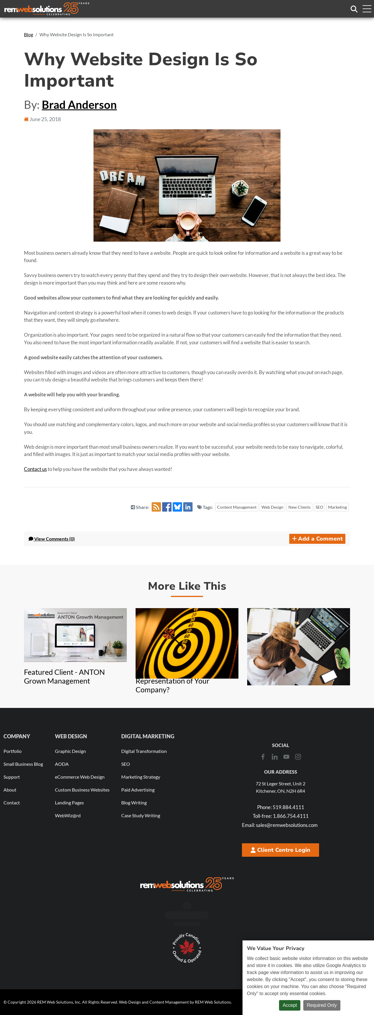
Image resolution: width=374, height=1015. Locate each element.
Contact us (35, 469)
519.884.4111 (280, 807)
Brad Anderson (79, 104)
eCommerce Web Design (80, 777)
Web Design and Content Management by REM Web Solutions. (175, 1001)
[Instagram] (298, 756)
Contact (12, 802)
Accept (290, 1005)
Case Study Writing (140, 815)
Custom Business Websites (82, 789)
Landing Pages (69, 802)
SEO (319, 507)
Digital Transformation (144, 751)
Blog (28, 34)
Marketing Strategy (140, 777)
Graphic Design (70, 751)
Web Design (272, 507)
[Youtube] (286, 756)
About (10, 789)
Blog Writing (134, 802)
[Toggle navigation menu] (366, 8)
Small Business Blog (23, 764)
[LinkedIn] (275, 756)
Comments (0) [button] (52, 538)
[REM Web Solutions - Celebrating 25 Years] (187, 884)
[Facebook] (263, 756)
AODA (62, 764)
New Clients (299, 507)
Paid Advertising (138, 789)
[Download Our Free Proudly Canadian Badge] (187, 948)
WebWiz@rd (68, 815)
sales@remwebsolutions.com (280, 825)
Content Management (237, 507)
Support (12, 777)
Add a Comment (317, 539)
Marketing (337, 507)
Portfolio (13, 751)
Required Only (322, 1005)
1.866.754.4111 (281, 816)
